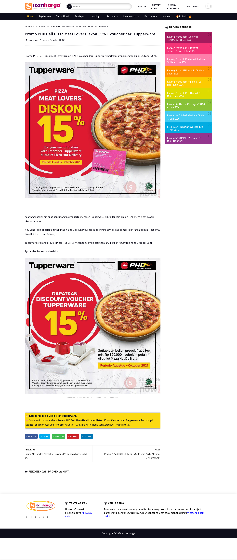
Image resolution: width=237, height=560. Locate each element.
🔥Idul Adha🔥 (184, 16)
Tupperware (40, 26)
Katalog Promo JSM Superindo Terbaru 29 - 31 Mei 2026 (182, 38)
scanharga (129, 533)
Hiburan (166, 16)
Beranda (28, 26)
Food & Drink (47, 415)
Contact (143, 6)
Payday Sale (45, 16)
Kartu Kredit (150, 16)
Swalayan (79, 16)
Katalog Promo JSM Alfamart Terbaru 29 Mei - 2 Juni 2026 (186, 60)
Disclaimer (193, 6)
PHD (58, 415)
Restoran (111, 16)
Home (30, 16)
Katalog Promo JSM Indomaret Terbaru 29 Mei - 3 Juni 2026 (182, 49)
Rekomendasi (130, 16)
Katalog (96, 16)
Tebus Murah (62, 16)
